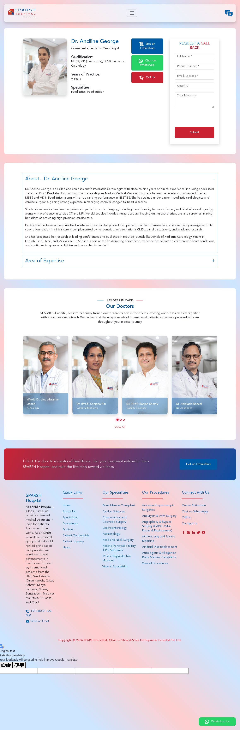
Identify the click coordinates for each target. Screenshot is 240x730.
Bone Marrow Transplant (118, 505)
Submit (194, 132)
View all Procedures (155, 563)
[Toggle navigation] (132, 13)
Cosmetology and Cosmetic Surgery (114, 519)
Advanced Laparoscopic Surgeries (158, 507)
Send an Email (37, 621)
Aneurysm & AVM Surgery (159, 515)
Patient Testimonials (76, 535)
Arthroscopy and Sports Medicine (158, 538)
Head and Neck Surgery (118, 539)
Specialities (70, 517)
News (66, 547)
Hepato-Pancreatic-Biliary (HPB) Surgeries (119, 548)
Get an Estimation (147, 46)
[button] (117, 420)
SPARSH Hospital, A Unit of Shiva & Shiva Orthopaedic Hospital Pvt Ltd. (132, 640)
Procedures (70, 523)
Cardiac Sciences (113, 511)
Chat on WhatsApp (147, 62)
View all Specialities (115, 566)
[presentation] (206, 119)
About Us (69, 511)
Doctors (68, 529)
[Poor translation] (19, 665)
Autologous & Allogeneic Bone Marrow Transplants (159, 555)
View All (120, 427)
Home (66, 505)
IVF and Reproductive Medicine (116, 558)
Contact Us (189, 523)
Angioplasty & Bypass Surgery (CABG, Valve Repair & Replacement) (157, 526)
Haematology (111, 533)
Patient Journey (73, 541)
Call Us (147, 78)
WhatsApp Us (217, 722)
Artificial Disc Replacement (159, 546)
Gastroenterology (114, 527)
